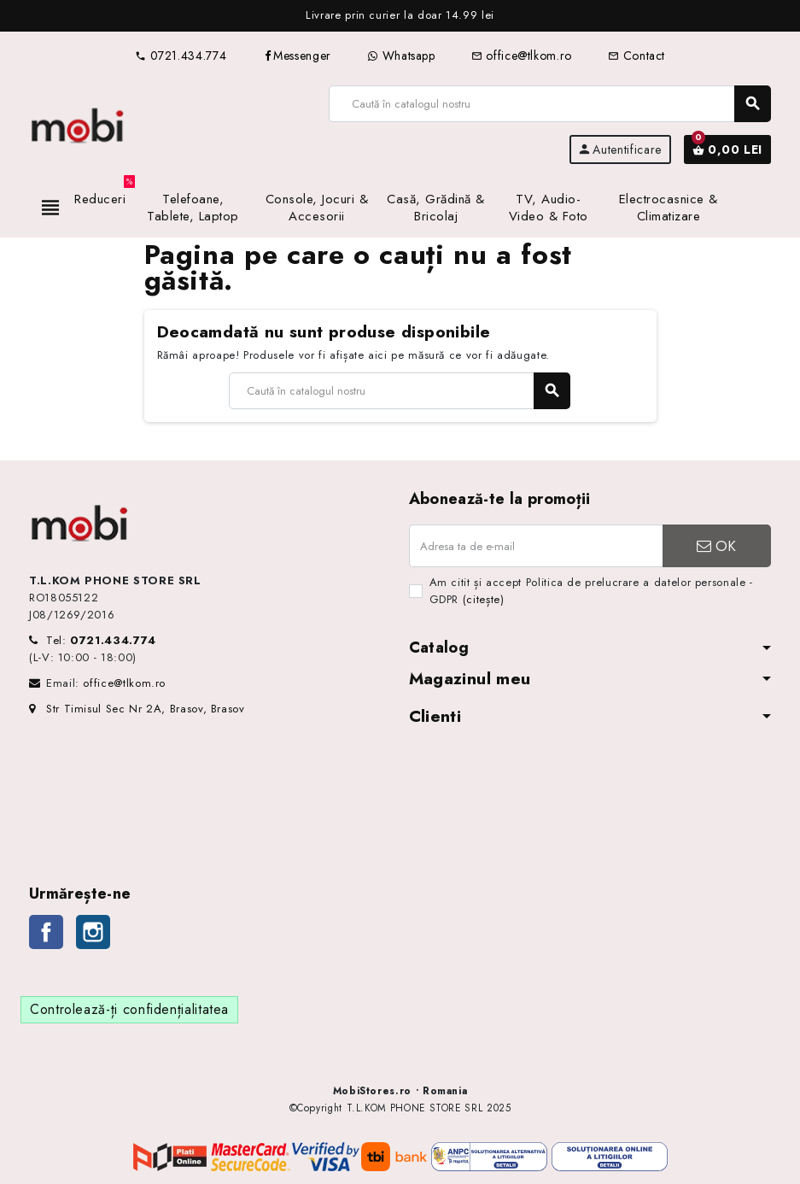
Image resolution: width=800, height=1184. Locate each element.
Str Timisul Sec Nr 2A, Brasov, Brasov (137, 708)
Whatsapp (401, 55)
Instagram (93, 932)
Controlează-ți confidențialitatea (129, 1009)
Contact (636, 55)
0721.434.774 (180, 55)
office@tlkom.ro (521, 55)
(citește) (484, 599)
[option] (400, 16)
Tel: (101, 640)
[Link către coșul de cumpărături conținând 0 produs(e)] (727, 149)
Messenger (296, 55)
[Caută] (549, 103)
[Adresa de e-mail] (536, 546)
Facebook (46, 932)
